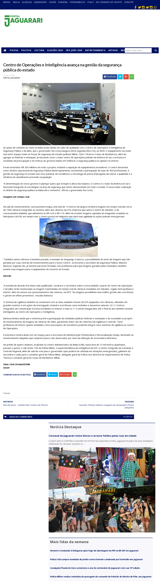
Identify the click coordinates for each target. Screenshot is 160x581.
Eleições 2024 (57, 50)
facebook (97, 468)
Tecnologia (40, 567)
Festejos (85, 539)
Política (28, 50)
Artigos (115, 50)
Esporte (84, 535)
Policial (84, 548)
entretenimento (88, 531)
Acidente (39, 522)
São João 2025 (76, 50)
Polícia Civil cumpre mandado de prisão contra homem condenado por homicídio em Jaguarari (132, 166)
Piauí (90, 2)
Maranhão (40, 2)
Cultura (41, 50)
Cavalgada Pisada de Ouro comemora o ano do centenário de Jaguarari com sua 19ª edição (131, 180)
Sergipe (129, 2)
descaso (38, 527)
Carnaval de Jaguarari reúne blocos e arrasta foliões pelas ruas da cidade (132, 76)
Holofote (39, 535)
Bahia (16, 2)
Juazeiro (38, 543)
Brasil (7, 2)
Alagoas (27, 2)
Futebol (84, 543)
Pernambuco (77, 2)
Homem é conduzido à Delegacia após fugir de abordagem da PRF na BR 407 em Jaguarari (132, 152)
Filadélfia (38, 531)
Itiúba (37, 539)
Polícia (16, 50)
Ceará (52, 2)
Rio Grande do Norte (109, 2)
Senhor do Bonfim (39, 561)
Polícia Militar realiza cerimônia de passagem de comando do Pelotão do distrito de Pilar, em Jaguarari (130, 194)
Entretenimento (97, 50)
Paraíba (62, 2)
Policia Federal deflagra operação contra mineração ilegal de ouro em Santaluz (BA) (133, 206)
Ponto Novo (40, 556)
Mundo (38, 548)
